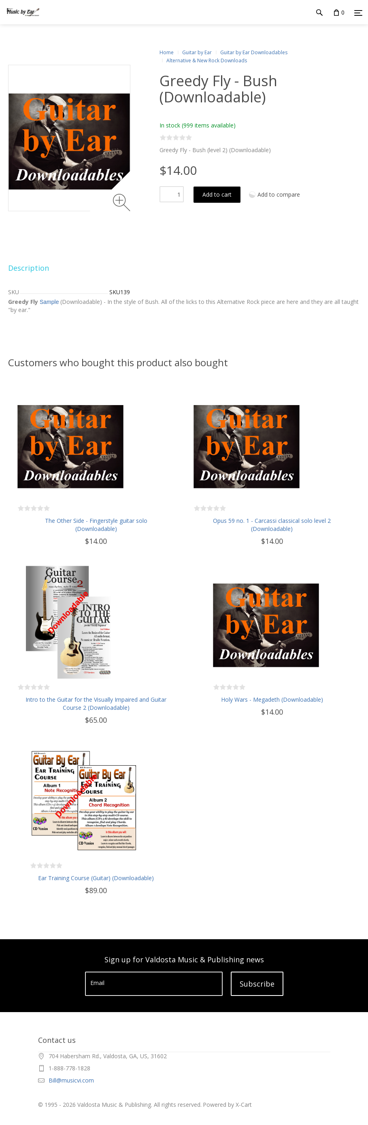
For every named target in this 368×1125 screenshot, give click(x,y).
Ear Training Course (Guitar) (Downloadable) (96, 878)
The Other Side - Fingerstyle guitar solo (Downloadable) (96, 525)
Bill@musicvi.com (71, 1080)
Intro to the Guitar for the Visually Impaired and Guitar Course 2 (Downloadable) (96, 703)
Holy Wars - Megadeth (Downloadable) (272, 699)
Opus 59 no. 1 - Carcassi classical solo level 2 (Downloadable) (272, 525)
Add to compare (278, 194)
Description (28, 268)
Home (167, 52)
